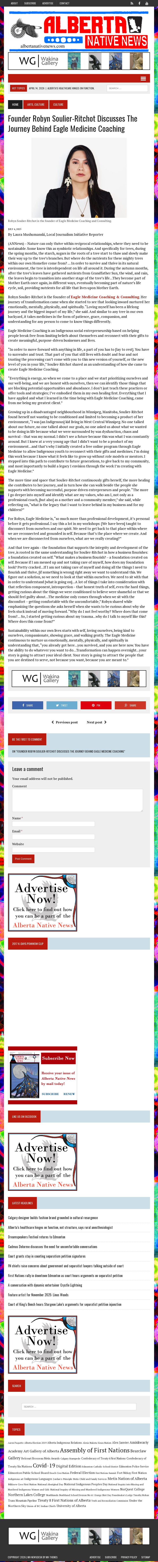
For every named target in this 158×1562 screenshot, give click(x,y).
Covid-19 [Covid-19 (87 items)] (44, 1466)
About (14, 3)
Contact (65, 3)
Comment (19, 786)
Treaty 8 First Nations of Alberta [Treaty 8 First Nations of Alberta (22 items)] (63, 1501)
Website (18, 844)
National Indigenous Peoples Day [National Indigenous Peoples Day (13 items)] (85, 1485)
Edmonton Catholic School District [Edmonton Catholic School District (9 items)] (100, 1467)
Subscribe (30, 3)
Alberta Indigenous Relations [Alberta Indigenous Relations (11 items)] (64, 1443)
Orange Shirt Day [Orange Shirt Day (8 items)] (102, 1495)
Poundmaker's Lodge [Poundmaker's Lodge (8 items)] (122, 1495)
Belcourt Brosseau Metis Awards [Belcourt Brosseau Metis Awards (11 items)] (40, 1459)
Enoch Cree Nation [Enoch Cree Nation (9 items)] (59, 1473)
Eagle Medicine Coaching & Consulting (105, 297)
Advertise (47, 3)
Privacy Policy (129, 1558)
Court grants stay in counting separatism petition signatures (46, 1256)
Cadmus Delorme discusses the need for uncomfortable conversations (52, 1247)
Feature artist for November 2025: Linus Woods (38, 1295)
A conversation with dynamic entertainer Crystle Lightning (45, 1285)
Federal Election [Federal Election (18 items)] (82, 1473)
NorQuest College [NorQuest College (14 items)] (132, 1490)
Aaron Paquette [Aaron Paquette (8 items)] (15, 1443)
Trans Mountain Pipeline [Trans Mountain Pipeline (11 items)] (22, 1501)
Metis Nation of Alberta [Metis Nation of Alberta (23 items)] (127, 1479)
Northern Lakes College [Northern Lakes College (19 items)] (26, 1495)
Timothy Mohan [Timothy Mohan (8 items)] (141, 1495)
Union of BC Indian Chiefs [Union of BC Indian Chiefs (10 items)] (41, 1506)
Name (16, 818)
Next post (97, 722)
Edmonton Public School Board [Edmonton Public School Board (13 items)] (28, 1473)
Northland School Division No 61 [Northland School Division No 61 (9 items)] (76, 1495)
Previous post (64, 722)
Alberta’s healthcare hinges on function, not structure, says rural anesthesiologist (60, 1228)
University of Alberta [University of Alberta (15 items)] (71, 1507)
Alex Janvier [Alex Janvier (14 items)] (120, 1443)
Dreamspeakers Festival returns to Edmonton (36, 1237)
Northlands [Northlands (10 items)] (52, 1495)
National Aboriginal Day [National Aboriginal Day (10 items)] (50, 1485)
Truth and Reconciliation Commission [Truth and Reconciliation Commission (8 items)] (109, 1501)
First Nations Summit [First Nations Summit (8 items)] (105, 1473)
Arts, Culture (35, 104)
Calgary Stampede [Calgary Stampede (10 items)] (70, 1459)
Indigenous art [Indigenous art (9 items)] (15, 1479)
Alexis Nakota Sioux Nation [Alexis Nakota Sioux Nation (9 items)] (96, 1443)
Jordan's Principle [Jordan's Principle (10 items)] (62, 1479)
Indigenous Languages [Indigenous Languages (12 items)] (38, 1479)
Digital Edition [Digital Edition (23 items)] (68, 1466)
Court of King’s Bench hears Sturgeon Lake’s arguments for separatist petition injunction (64, 1305)
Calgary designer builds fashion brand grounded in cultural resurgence (53, 1218)
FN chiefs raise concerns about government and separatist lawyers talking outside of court (65, 1266)
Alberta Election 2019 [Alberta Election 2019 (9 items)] (35, 1443)
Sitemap (145, 1558)
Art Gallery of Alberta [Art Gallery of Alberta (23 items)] (41, 1451)
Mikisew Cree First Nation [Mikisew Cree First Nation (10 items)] (22, 1485)
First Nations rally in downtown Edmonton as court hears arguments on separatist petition (65, 1276)
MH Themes (52, 1558)
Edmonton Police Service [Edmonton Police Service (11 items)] (134, 1467)
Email (16, 831)
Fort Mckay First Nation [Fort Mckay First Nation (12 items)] (131, 1473)
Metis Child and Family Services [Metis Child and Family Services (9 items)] (90, 1479)
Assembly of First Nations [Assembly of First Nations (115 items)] (94, 1451)
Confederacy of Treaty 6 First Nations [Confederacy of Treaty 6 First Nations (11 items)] (103, 1459)
